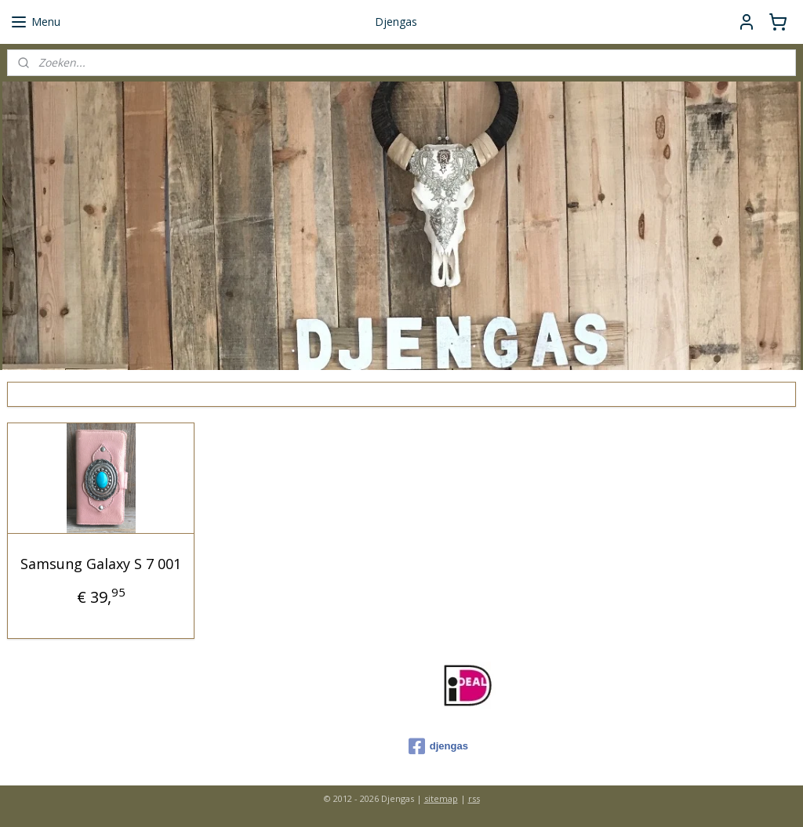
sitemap (441, 798)
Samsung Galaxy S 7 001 (100, 563)
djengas (438, 746)
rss (474, 798)
